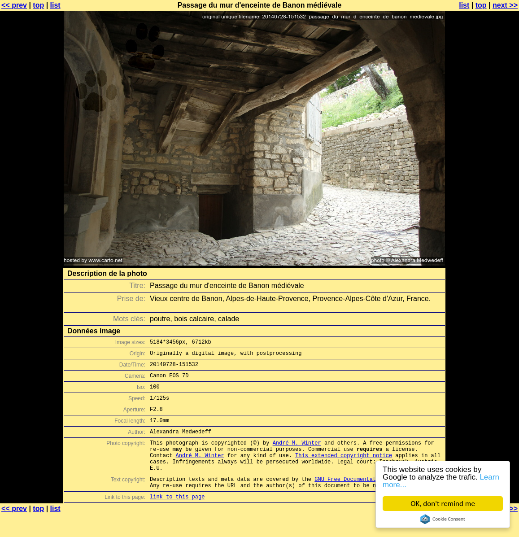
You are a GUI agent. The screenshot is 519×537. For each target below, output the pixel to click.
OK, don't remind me (442, 503)
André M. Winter (297, 456)
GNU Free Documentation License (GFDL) (374, 499)
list (55, 5)
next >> (505, 5)
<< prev (14, 5)
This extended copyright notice (343, 471)
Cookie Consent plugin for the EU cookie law (442, 519)
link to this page (177, 519)
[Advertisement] (483, 222)
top (38, 5)
